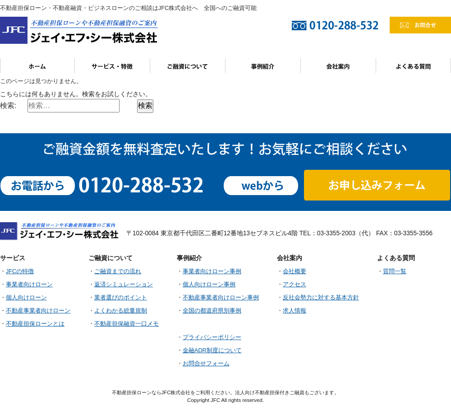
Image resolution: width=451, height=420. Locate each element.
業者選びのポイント (120, 297)
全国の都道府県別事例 (212, 311)
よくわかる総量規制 (120, 311)
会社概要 (294, 271)
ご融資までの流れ (117, 271)
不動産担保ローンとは (35, 324)
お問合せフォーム (206, 363)
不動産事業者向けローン (38, 311)
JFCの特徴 (20, 271)
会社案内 (338, 65)
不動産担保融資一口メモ (126, 324)
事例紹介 (263, 65)
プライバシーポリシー (212, 337)
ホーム (37, 65)
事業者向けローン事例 (212, 271)
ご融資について (188, 65)
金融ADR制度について (212, 350)
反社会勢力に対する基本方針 (321, 297)
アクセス (294, 284)
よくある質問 (413, 65)
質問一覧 (394, 271)
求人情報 (294, 311)
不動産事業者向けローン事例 (221, 297)
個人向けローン (26, 297)
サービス (112, 65)
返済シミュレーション (123, 284)
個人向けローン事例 (209, 284)
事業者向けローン (29, 284)
